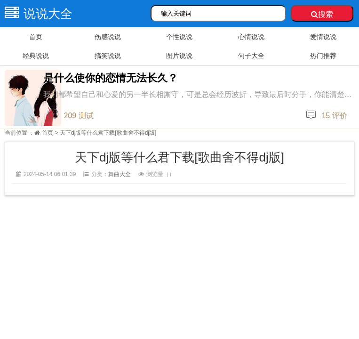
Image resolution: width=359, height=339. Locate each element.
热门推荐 (323, 55)
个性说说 (179, 36)
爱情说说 (323, 36)
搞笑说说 (108, 55)
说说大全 (36, 14)
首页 (35, 36)
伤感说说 (108, 36)
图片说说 (179, 55)
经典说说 (36, 55)
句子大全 (251, 55)
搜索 (322, 14)
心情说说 (251, 36)
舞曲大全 (119, 174)
